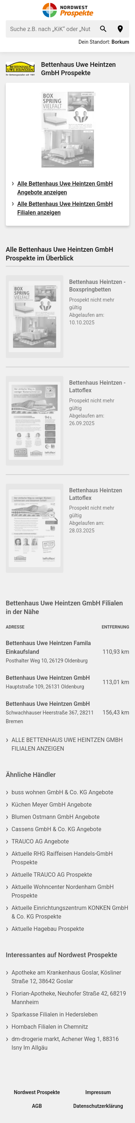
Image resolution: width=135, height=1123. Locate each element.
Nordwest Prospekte (37, 1092)
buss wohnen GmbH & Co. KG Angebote (62, 792)
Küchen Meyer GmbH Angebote (52, 804)
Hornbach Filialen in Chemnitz (50, 1026)
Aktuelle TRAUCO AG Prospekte (52, 874)
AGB (37, 1106)
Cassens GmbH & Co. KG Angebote (56, 829)
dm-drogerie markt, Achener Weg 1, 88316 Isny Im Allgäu (65, 1043)
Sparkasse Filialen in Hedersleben (55, 1014)
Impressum (98, 1092)
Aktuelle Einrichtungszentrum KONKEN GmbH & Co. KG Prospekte (70, 912)
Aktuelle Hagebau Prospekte (48, 928)
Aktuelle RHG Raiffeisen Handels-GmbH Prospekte (62, 858)
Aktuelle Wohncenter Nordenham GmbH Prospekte (63, 891)
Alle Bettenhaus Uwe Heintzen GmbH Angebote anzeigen (65, 188)
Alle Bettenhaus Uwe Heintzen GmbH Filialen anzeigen (65, 208)
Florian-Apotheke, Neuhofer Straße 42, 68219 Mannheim (69, 998)
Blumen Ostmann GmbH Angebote (56, 816)
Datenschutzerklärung (98, 1106)
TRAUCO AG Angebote (40, 841)
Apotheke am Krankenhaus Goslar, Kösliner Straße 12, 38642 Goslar (66, 977)
